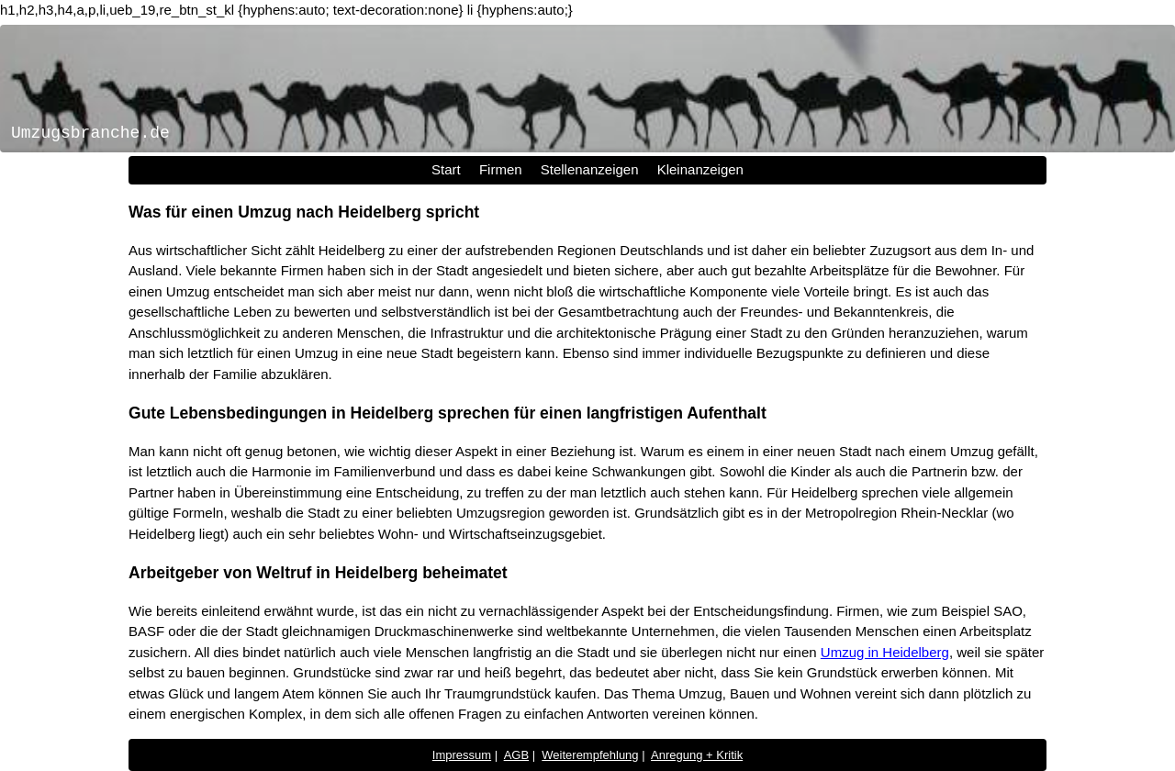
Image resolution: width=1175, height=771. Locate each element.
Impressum (461, 755)
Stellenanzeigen (590, 169)
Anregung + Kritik (697, 755)
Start (446, 169)
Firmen (500, 169)
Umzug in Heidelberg (885, 652)
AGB (516, 755)
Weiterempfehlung (590, 755)
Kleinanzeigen (700, 169)
